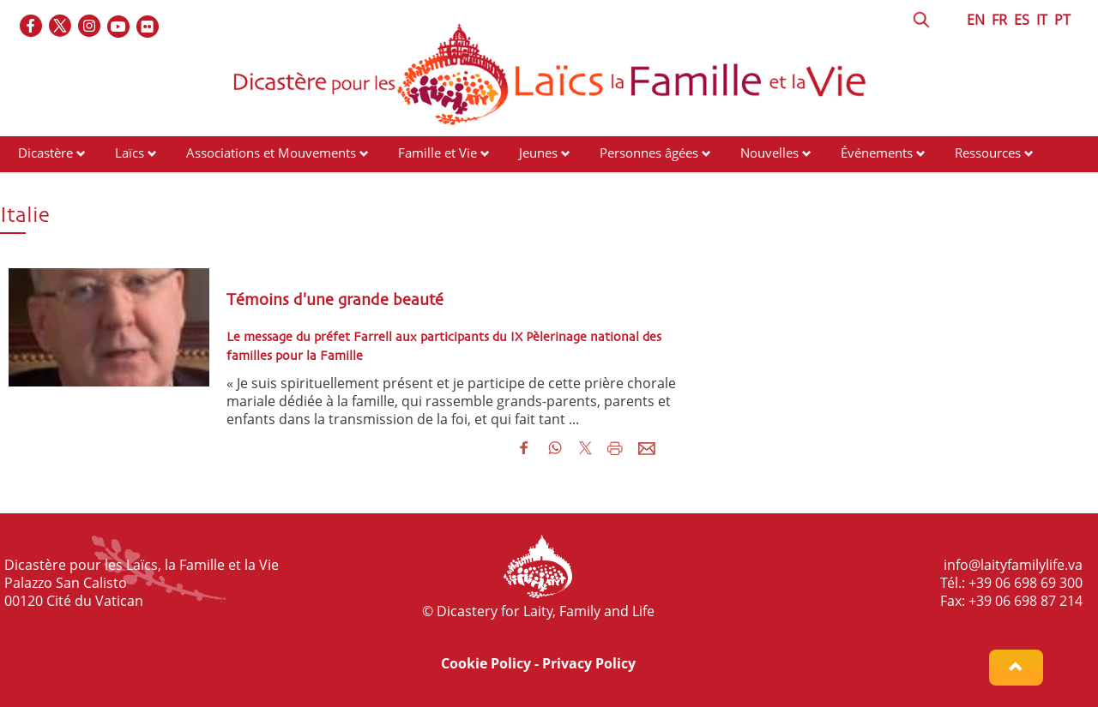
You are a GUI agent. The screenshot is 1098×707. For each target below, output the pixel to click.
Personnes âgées (649, 152)
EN (976, 19)
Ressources (988, 152)
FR (999, 19)
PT (1062, 19)
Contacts (43, 185)
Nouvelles (769, 152)
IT (1041, 19)
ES (1021, 19)
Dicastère (45, 152)
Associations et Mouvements (271, 152)
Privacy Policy (589, 663)
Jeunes (538, 152)
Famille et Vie (437, 152)
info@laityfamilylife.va (1013, 564)
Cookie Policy (486, 663)
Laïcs (131, 152)
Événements (877, 152)
